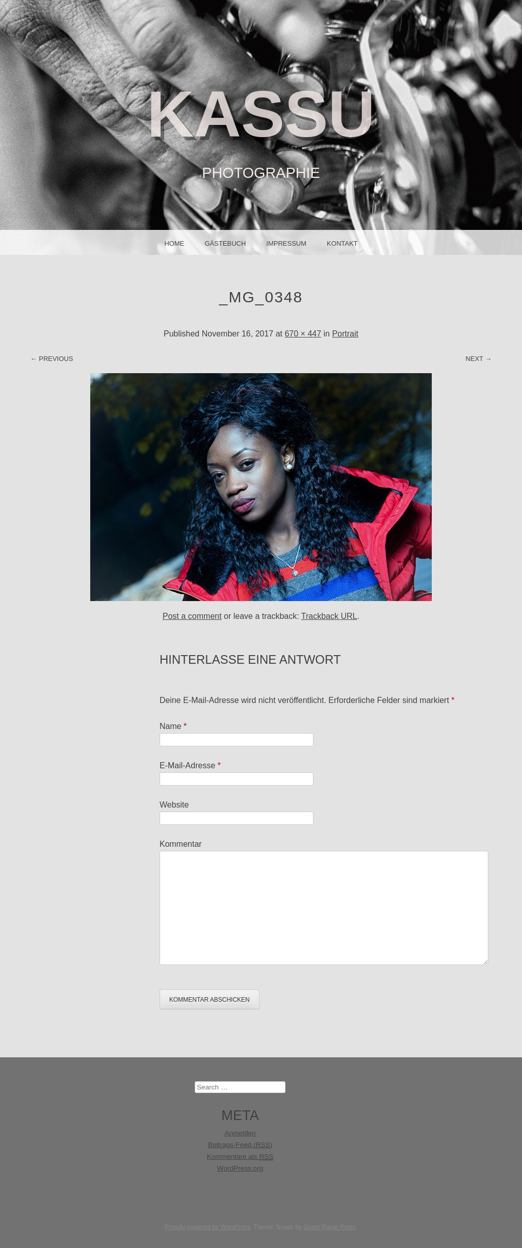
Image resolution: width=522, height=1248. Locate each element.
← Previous (52, 358)
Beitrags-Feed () (240, 1145)
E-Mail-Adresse (190, 765)
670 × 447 (302, 333)
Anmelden (239, 1133)
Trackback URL (329, 616)
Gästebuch (225, 243)
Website (174, 804)
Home (174, 243)
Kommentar (181, 844)
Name (173, 726)
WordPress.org (240, 1168)
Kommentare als (240, 1157)
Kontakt (342, 243)
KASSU (261, 113)
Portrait (345, 333)
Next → (478, 358)
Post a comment (192, 616)
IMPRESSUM (286, 243)
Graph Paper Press (329, 1227)
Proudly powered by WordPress (208, 1227)
